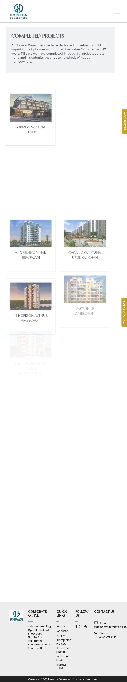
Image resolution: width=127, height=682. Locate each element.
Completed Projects (63, 641)
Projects (61, 635)
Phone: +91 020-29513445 (105, 635)
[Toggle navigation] (117, 11)
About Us (62, 631)
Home (60, 626)
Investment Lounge (63, 650)
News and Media (63, 658)
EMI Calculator (124, 312)
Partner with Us (61, 666)
